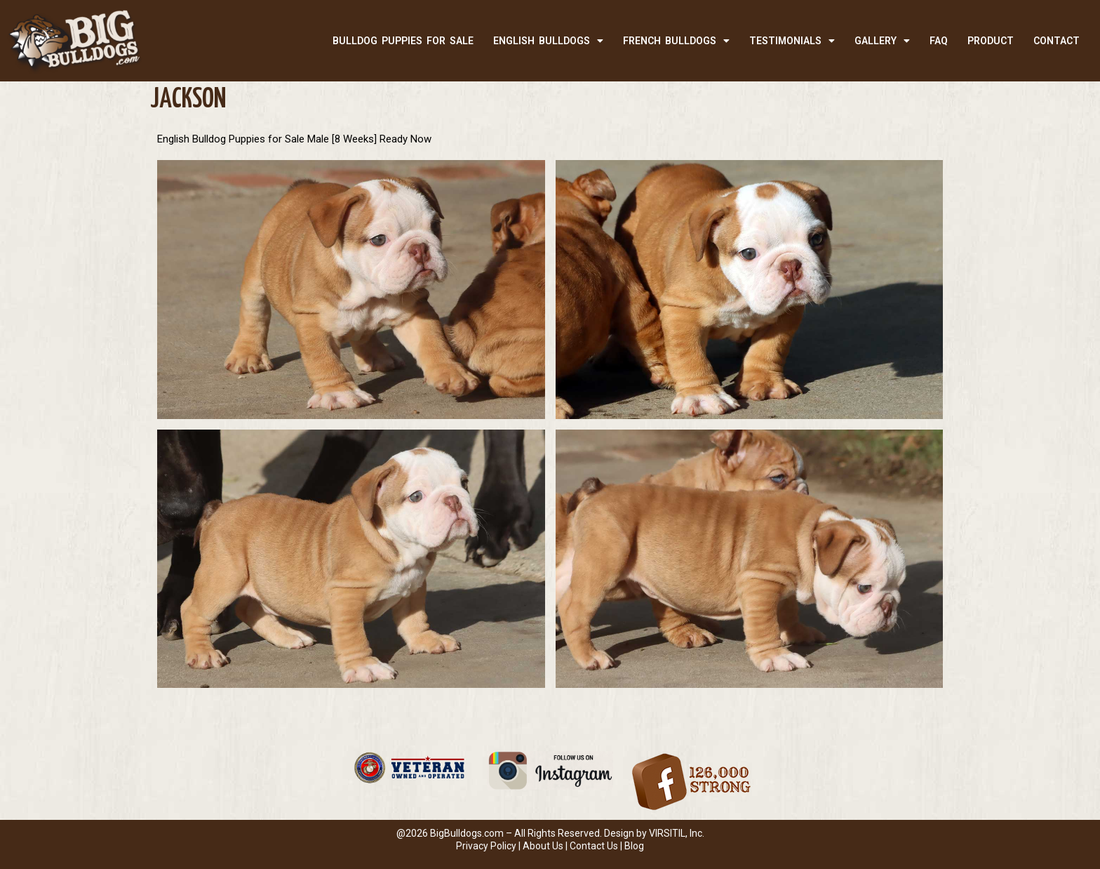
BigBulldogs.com (467, 833)
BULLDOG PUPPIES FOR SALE (403, 40)
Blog (634, 845)
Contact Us (594, 845)
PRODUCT (990, 40)
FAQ (939, 40)
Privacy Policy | (489, 845)
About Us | (546, 845)
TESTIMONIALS (792, 41)
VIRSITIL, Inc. (676, 833)
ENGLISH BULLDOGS (548, 41)
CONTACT (1056, 40)
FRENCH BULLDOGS (676, 41)
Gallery (882, 41)
